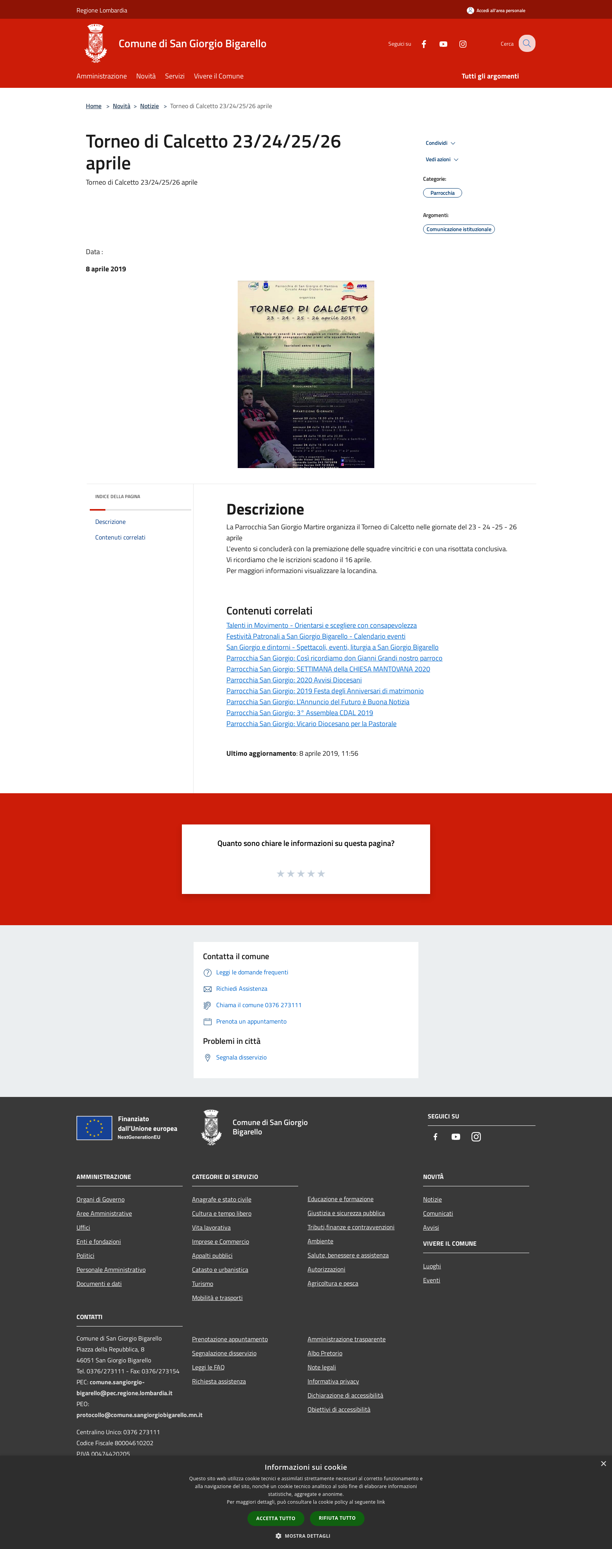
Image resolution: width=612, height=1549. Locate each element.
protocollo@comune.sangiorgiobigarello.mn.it (139, 1414)
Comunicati (438, 1213)
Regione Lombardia (101, 10)
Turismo (202, 1283)
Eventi (431, 1280)
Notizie (149, 105)
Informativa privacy (333, 1381)
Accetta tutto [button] (275, 1518)
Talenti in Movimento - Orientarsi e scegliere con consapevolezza (321, 625)
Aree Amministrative (104, 1213)
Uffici (83, 1227)
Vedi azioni (443, 159)
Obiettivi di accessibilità (339, 1409)
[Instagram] (456, 43)
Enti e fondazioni (98, 1241)
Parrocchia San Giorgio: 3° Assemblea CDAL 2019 (299, 712)
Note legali (322, 1367)
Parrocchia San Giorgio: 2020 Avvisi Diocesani (294, 680)
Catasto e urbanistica (220, 1269)
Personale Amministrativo (111, 1269)
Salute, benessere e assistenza (348, 1255)
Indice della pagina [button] (117, 496)
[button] (306, 1536)
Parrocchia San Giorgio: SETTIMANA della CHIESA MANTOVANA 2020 (328, 669)
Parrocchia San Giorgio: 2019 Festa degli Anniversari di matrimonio (325, 690)
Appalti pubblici (212, 1255)
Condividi (442, 143)
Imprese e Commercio (220, 1241)
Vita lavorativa (211, 1227)
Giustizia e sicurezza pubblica (346, 1213)
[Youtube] (437, 43)
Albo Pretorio (325, 1353)
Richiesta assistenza (219, 1381)
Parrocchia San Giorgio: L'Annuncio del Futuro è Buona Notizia (317, 701)
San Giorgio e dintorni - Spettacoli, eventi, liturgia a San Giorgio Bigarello (332, 647)
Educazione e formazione (341, 1199)
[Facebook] (417, 43)
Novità (121, 105)
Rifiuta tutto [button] (337, 1518)
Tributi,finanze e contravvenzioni (351, 1227)
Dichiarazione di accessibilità (345, 1395)
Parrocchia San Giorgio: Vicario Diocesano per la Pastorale (311, 723)
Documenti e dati (99, 1283)
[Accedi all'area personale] (496, 10)
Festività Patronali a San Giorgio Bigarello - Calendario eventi (316, 636)
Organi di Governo (100, 1199)
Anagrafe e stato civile (221, 1199)
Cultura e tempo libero (221, 1213)
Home (93, 105)
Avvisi (431, 1227)
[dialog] (306, 1502)
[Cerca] (526, 43)
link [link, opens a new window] (381, 1502)
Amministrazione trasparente (347, 1339)
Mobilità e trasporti (217, 1297)
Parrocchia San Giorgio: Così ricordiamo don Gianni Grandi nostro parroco (334, 658)
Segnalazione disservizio (224, 1353)
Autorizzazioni (326, 1269)
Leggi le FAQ (208, 1367)
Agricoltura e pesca (333, 1283)
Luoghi (432, 1266)
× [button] (603, 1464)
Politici (85, 1255)
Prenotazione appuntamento (230, 1339)
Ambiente (320, 1241)
